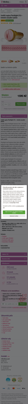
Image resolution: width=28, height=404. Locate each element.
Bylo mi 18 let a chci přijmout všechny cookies (14, 212)
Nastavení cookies (14, 216)
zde (13, 201)
